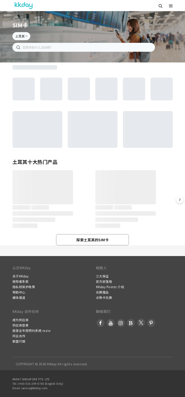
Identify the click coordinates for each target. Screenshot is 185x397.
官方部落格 (104, 281)
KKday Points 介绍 (110, 287)
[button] (179, 199)
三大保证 (102, 276)
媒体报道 (18, 297)
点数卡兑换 (104, 297)
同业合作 (18, 336)
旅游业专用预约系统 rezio (31, 330)
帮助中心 (18, 292)
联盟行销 (18, 341)
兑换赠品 (102, 292)
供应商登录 (20, 325)
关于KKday (20, 276)
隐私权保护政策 (23, 287)
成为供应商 (20, 320)
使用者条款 (20, 281)
